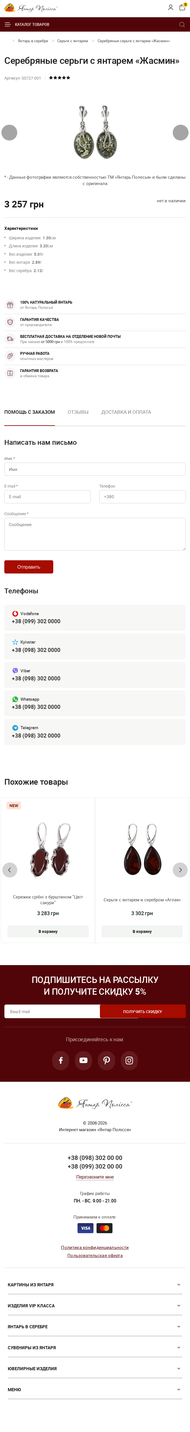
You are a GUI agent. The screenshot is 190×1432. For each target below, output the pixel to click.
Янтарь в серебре (33, 41)
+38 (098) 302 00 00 (95, 1167)
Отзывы (78, 412)
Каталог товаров (26, 24)
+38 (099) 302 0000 (36, 628)
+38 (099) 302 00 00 (95, 1175)
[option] (78, 416)
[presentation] (9, 132)
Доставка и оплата (126, 412)
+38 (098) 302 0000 (36, 657)
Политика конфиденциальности (95, 1256)
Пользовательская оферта (94, 1264)
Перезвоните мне (95, 1186)
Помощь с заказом (29, 412)
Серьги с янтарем (72, 41)
